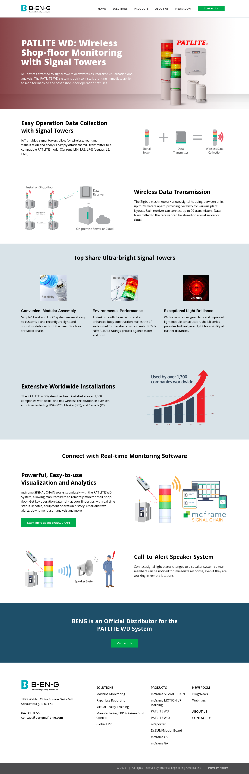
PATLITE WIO (160, 718)
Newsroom (183, 8)
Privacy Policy (218, 767)
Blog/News (200, 694)
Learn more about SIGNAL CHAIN (48, 522)
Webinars (199, 700)
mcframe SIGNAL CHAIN (168, 694)
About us (199, 711)
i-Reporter (158, 724)
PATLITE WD (160, 711)
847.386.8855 (30, 713)
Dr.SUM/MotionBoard (166, 730)
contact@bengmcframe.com (42, 717)
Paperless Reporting (110, 700)
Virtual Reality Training (112, 707)
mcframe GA (159, 743)
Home (102, 8)
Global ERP (104, 724)
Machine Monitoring (110, 694)
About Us (162, 8)
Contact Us (211, 8)
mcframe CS (159, 737)
